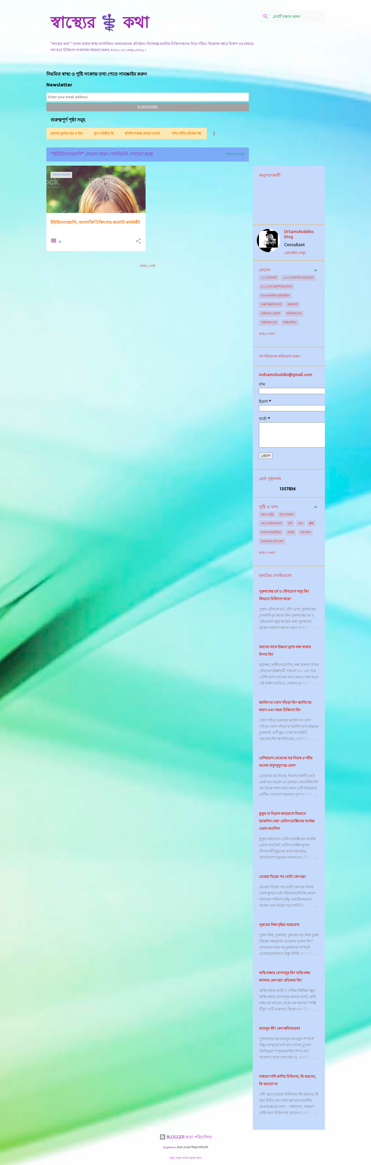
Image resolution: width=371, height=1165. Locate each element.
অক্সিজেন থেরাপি (270, 313)
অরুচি (290, 532)
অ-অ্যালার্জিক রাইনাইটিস (275, 295)
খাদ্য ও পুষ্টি (267, 514)
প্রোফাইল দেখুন (295, 253)
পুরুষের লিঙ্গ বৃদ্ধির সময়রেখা (279, 925)
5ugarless (169, 1147)
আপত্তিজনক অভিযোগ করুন (279, 356)
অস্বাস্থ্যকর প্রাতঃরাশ (272, 541)
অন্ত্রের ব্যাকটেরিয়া (271, 532)
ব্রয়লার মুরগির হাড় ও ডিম (66, 133)
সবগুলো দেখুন (235, 154)
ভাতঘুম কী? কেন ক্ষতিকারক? (279, 1028)
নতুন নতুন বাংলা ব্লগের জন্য (186, 1157)
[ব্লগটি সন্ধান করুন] (298, 16)
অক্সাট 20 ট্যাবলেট (271, 304)
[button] (138, 241)
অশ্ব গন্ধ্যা (305, 532)
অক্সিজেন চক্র (293, 313)
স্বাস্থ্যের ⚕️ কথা (99, 22)
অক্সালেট (293, 304)
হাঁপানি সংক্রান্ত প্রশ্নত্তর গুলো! (142, 133)
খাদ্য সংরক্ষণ (287, 514)
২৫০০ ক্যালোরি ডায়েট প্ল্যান (298, 277)
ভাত (300, 523)
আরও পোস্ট (147, 266)
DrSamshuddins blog (299, 234)
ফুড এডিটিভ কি (103, 133)
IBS (311, 523)
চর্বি (290, 523)
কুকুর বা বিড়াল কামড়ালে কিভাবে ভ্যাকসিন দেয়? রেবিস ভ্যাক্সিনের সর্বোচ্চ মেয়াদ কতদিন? (287, 821)
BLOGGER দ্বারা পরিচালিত (185, 1137)
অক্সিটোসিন (289, 322)
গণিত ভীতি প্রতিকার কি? (186, 133)
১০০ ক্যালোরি (269, 277)
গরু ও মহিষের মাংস (271, 523)
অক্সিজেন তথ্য (269, 322)
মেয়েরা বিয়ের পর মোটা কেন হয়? (282, 877)
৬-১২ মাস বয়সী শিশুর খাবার (276, 286)
